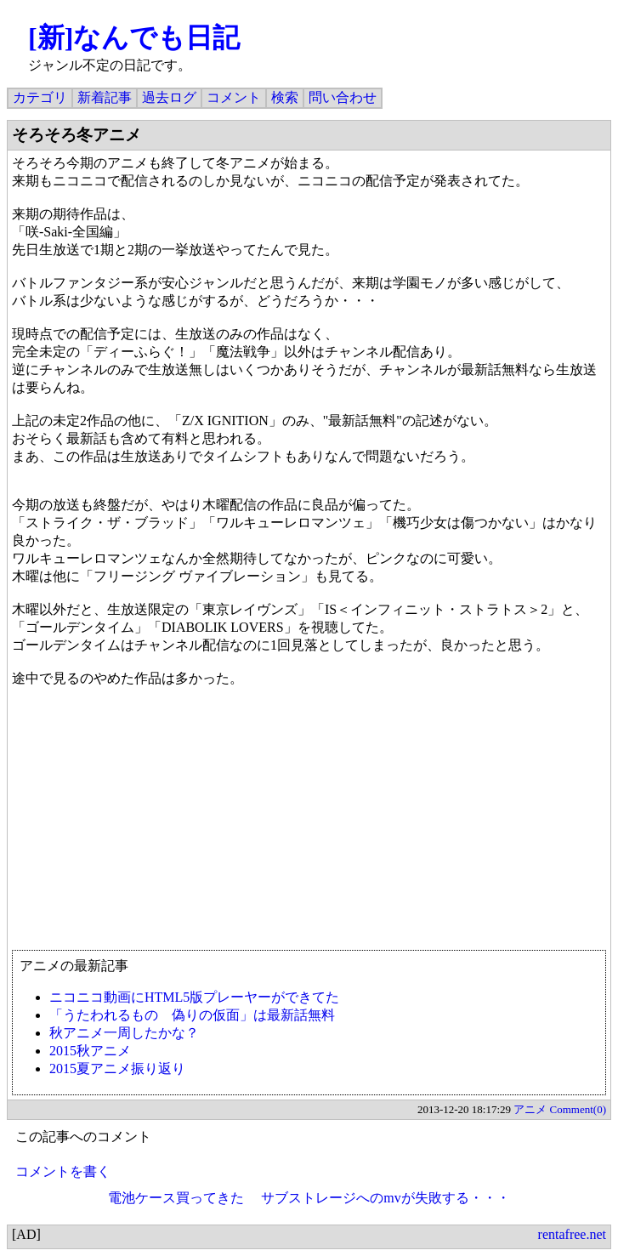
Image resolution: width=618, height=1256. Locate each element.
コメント (234, 97)
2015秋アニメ (90, 1050)
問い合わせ (343, 97)
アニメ (530, 1109)
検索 (284, 97)
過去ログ (169, 97)
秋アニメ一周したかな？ (124, 1033)
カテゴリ (40, 97)
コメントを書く (63, 1171)
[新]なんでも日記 (134, 37)
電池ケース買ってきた (176, 1198)
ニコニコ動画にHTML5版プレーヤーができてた (194, 997)
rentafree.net (572, 1234)
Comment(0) (578, 1109)
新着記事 (104, 97)
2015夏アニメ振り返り (117, 1068)
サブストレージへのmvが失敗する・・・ (385, 1198)
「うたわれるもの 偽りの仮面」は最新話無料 (192, 1015)
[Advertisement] (309, 827)
